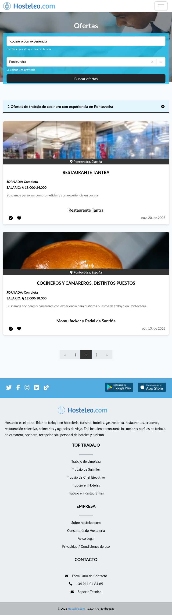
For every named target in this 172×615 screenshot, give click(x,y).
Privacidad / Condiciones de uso (86, 546)
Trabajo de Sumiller (86, 469)
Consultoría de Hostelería (86, 531)
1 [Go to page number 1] (86, 355)
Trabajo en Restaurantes (86, 493)
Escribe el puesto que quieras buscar (29, 49)
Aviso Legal (86, 538)
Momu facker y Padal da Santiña (85, 320)
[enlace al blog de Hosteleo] (46, 388)
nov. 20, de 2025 (153, 218)
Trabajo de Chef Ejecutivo (86, 477)
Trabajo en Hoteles (86, 485)
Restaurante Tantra (85, 210)
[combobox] (9, 62)
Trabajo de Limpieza (85, 461)
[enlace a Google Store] (119, 391)
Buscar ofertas (86, 78)
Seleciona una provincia (21, 69)
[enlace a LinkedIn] (36, 388)
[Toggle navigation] (161, 6)
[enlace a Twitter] (9, 388)
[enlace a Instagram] (27, 388)
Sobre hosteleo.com (86, 523)
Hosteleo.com (76, 608)
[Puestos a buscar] (86, 41)
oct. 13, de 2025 (153, 328)
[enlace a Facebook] (18, 388)
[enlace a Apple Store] (152, 391)
